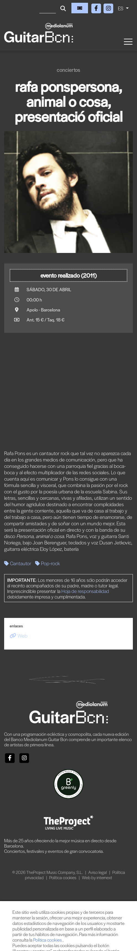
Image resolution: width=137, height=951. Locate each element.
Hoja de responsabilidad (85, 591)
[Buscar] (47, 8)
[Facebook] (97, 7)
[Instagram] (108, 7)
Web (18, 635)
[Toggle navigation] (128, 41)
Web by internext (97, 877)
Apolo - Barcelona (43, 309)
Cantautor (17, 563)
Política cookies (63, 877)
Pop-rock (47, 563)
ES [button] (121, 8)
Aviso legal (98, 872)
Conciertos (68, 70)
